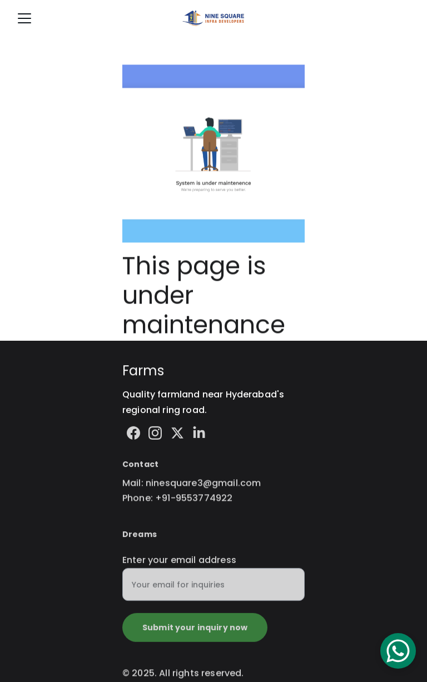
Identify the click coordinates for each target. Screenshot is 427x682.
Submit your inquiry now (194, 632)
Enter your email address (179, 565)
